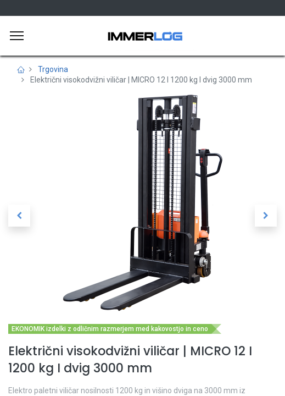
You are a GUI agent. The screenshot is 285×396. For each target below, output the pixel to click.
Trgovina (53, 69)
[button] (19, 216)
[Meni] (17, 35)
